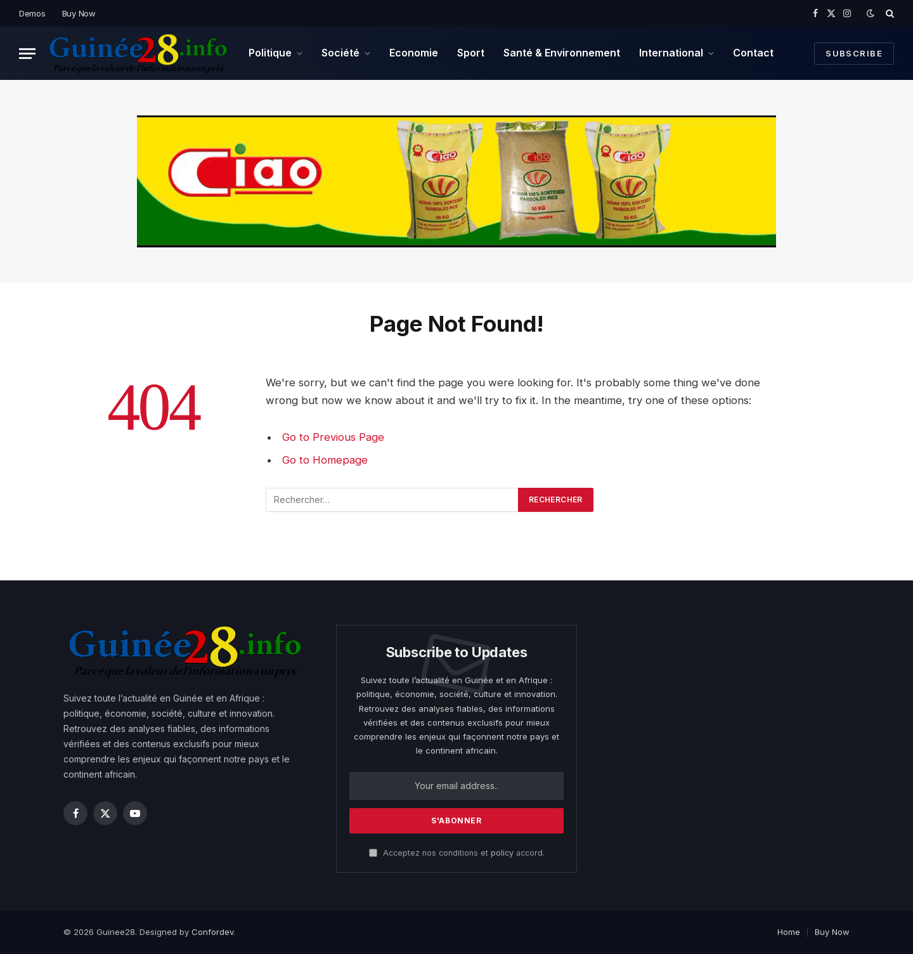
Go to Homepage (325, 460)
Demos (32, 13)
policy (502, 853)
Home (788, 932)
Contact (753, 52)
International (671, 52)
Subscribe (854, 53)
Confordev (212, 932)
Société (340, 52)
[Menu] (27, 53)
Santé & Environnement (561, 52)
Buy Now (79, 13)
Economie (413, 52)
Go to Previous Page (333, 437)
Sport (470, 52)
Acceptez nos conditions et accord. (457, 853)
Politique (270, 52)
